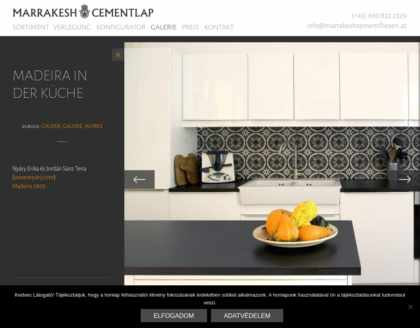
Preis (190, 27)
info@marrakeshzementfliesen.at (356, 25)
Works (93, 126)
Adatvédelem (247, 315)
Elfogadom (173, 315)
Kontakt (219, 27)
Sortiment (30, 27)
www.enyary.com (34, 177)
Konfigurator (121, 27)
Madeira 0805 (28, 186)
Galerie (163, 27)
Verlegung (72, 27)
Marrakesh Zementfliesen (82, 10)
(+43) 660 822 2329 (379, 15)
